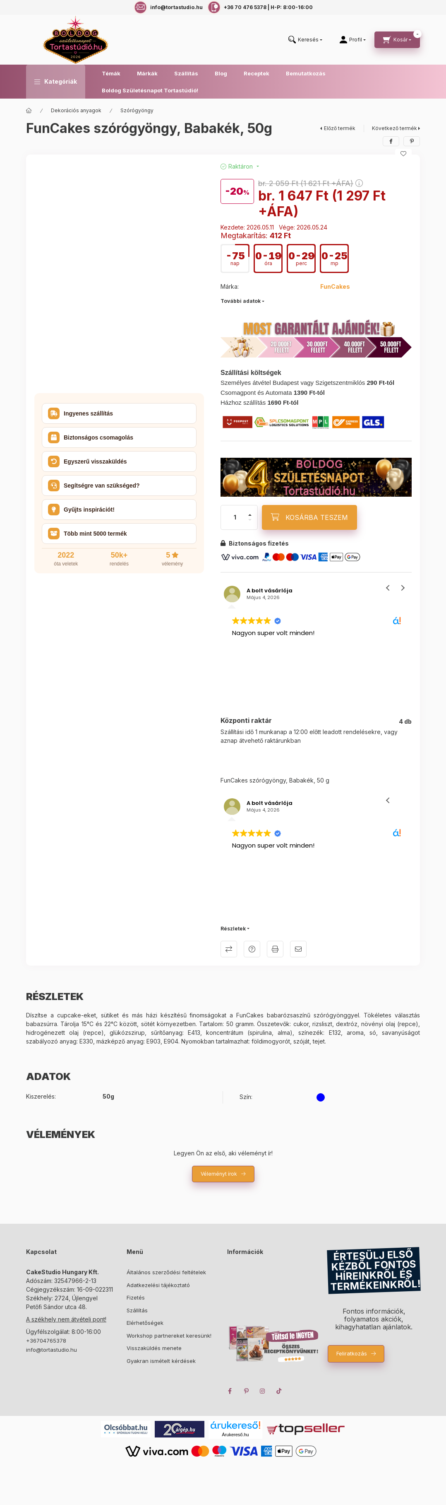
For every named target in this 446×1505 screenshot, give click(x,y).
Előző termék (339, 128)
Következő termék (394, 128)
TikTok (279, 1391)
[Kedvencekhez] (403, 154)
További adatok (241, 301)
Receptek (256, 73)
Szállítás (186, 73)
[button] (55, 82)
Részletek (233, 928)
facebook (229, 1391)
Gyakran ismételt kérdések (161, 1361)
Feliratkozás (351, 1353)
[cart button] (397, 39)
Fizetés (136, 1297)
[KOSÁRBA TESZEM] (309, 517)
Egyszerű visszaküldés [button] (87, 461)
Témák (111, 73)
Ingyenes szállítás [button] (80, 413)
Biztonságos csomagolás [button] (90, 437)
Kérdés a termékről (252, 949)
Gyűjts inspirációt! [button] (81, 509)
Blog (221, 73)
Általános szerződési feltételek (166, 1272)
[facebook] (391, 141)
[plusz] (250, 514)
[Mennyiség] (235, 517)
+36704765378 (46, 1340)
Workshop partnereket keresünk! (169, 1335)
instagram (262, 1391)
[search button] (305, 40)
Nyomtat (275, 949)
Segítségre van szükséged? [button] (94, 485)
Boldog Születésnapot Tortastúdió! (150, 90)
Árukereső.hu (235, 1434)
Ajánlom (298, 949)
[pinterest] (411, 141)
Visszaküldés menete (154, 1348)
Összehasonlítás (229, 949)
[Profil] (352, 39)
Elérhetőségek (145, 1322)
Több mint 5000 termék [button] (87, 533)
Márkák (147, 73)
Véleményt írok (219, 1174)
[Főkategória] (29, 110)
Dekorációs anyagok (76, 110)
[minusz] (250, 519)
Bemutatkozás (306, 73)
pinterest (246, 1391)
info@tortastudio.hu (51, 1349)
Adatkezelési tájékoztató (158, 1285)
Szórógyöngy (136, 110)
